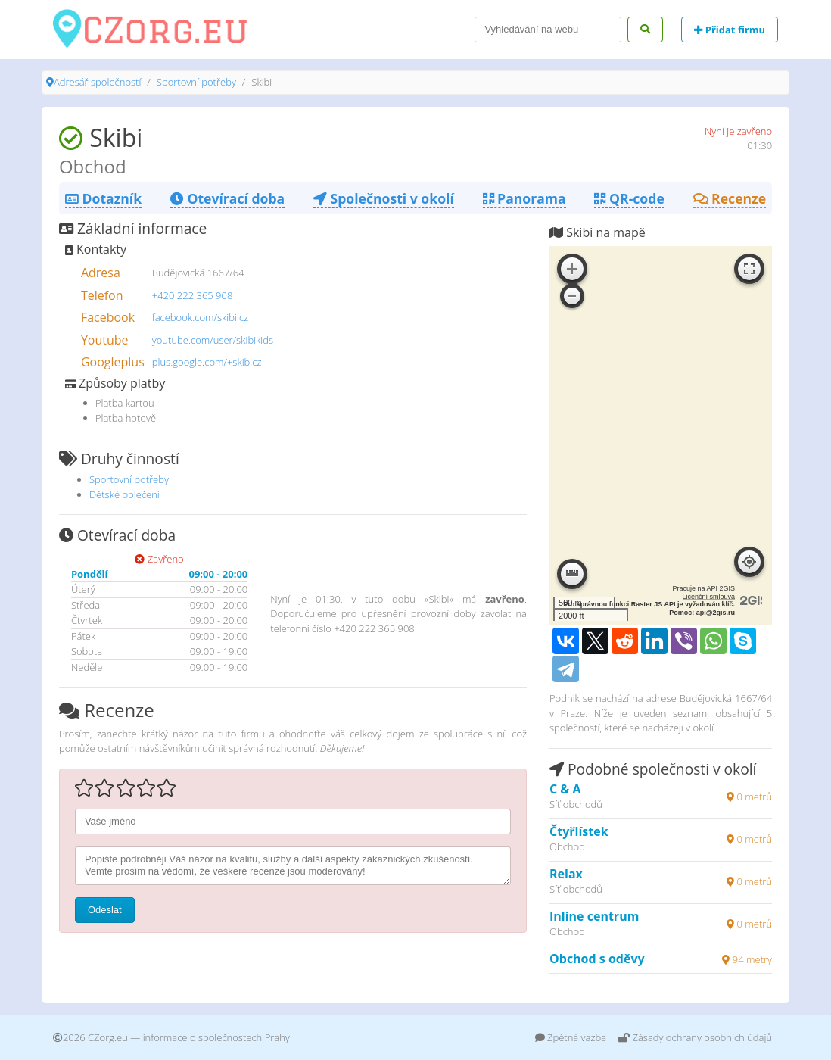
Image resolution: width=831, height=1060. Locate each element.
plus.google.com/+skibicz (207, 362)
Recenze (730, 198)
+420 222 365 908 (192, 295)
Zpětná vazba (571, 1037)
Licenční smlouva (709, 596)
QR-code (629, 198)
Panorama (524, 198)
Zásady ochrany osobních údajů (695, 1037)
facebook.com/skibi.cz (200, 317)
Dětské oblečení (124, 494)
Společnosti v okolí (383, 198)
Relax (566, 873)
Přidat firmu (729, 29)
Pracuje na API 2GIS (704, 588)
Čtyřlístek (578, 831)
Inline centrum (594, 916)
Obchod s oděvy (597, 958)
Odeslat (105, 909)
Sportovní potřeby (196, 82)
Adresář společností (97, 82)
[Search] (548, 29)
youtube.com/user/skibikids (212, 340)
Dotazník (103, 198)
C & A (565, 789)
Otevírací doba (227, 198)
